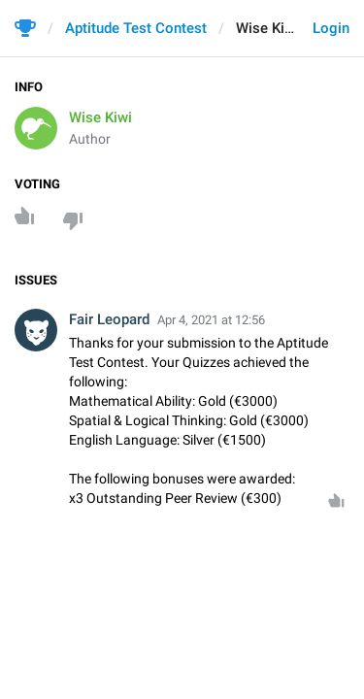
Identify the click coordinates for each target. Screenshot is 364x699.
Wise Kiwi (100, 117)
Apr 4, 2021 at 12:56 (211, 320)
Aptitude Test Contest (136, 28)
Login (331, 28)
